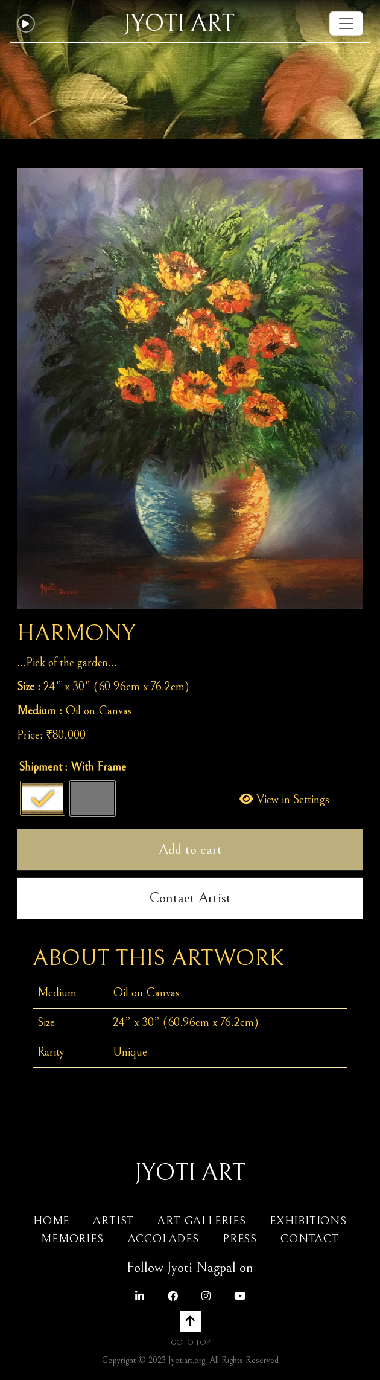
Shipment (40, 767)
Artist (113, 1220)
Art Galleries (201, 1220)
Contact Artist (190, 898)
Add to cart (190, 849)
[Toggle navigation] (346, 23)
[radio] (42, 798)
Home (51, 1220)
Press (240, 1238)
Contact (309, 1238)
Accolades (163, 1238)
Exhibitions (308, 1220)
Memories (74, 1238)
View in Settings (284, 800)
